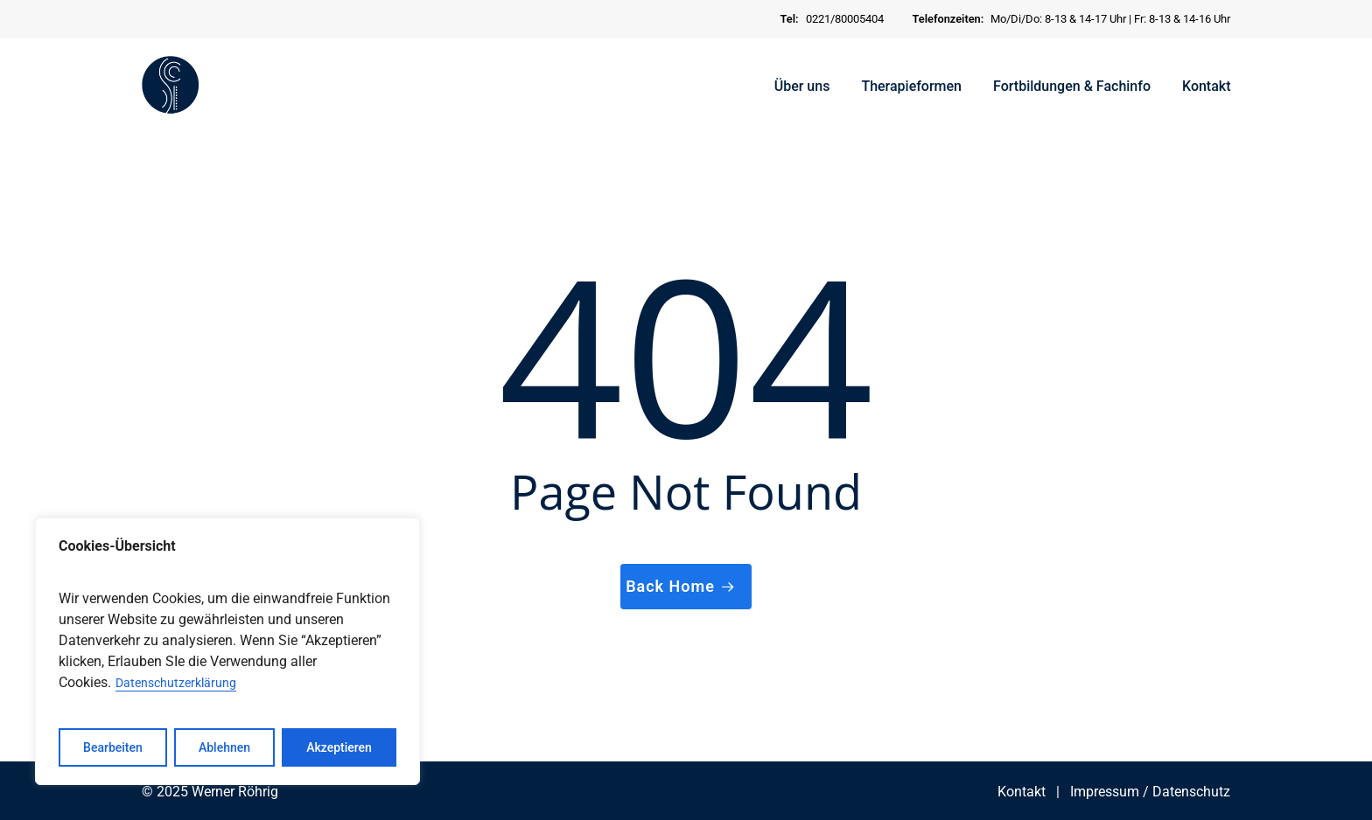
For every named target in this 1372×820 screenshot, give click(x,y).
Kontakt (1022, 791)
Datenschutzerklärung (176, 683)
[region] (227, 651)
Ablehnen (224, 747)
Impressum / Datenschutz (1150, 791)
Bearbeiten (113, 747)
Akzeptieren (339, 747)
